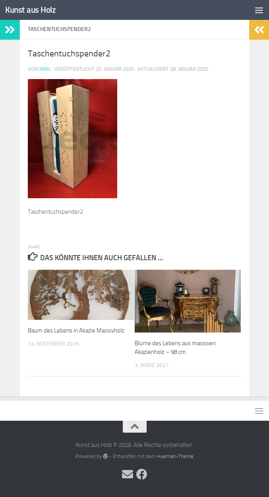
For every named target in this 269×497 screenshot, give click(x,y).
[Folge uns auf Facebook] (141, 474)
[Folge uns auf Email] (127, 474)
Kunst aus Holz (30, 10)
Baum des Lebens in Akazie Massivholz (76, 330)
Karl (45, 69)
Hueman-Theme (175, 456)
